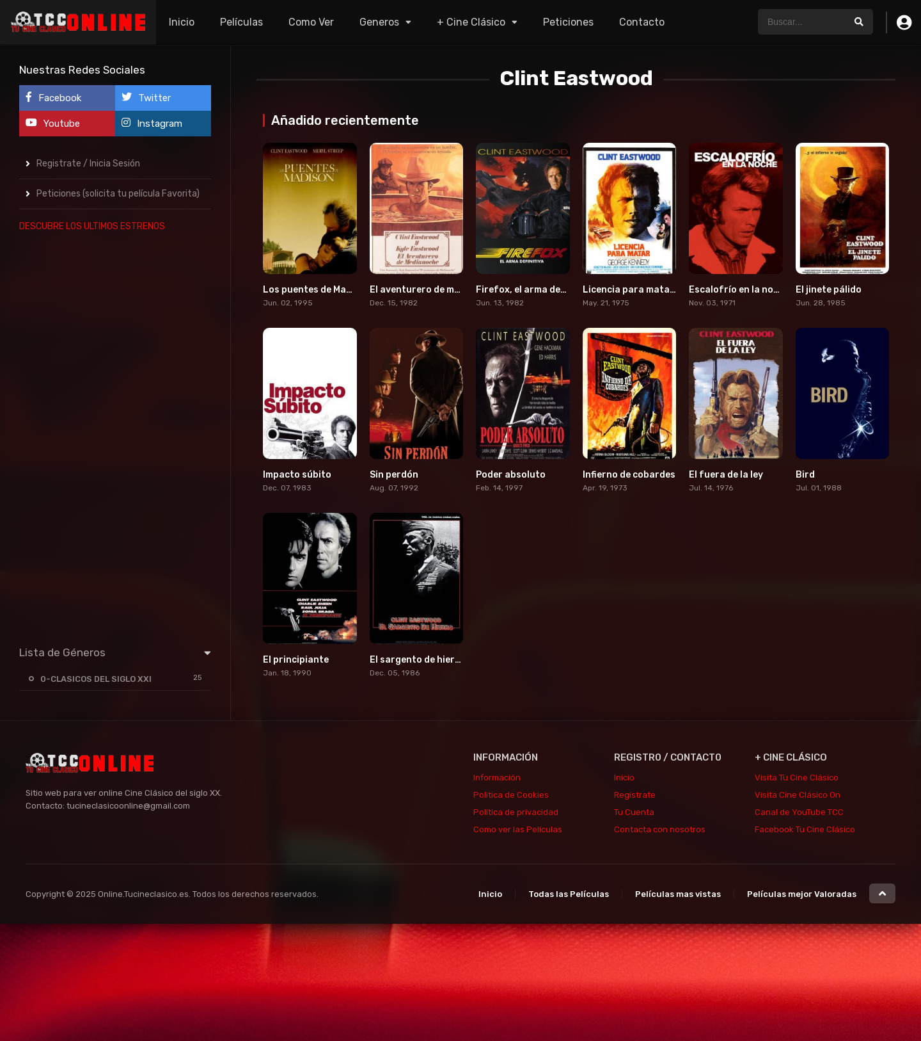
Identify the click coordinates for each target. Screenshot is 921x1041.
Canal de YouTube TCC (799, 812)
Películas (241, 22)
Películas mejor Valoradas (801, 894)
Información (497, 777)
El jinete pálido (829, 289)
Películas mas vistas (678, 894)
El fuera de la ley (726, 474)
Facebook (53, 98)
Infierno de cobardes (629, 474)
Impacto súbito (297, 474)
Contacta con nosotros (659, 829)
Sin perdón (394, 474)
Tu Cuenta (634, 812)
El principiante (296, 659)
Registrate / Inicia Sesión (88, 163)
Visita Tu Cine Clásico (796, 777)
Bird (805, 474)
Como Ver (311, 22)
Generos (379, 22)
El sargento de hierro (417, 659)
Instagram (152, 123)
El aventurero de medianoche (435, 289)
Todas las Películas (568, 894)
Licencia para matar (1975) (644, 289)
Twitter (146, 98)
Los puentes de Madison (317, 289)
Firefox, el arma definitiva (534, 289)
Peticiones (568, 22)
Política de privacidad (515, 812)
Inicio (181, 22)
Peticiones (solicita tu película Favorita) (118, 193)
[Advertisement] (115, 436)
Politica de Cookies (511, 795)
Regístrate (635, 795)
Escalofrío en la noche (739, 289)
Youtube (53, 123)
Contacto (642, 22)
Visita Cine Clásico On (797, 795)
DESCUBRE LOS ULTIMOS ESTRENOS (92, 226)
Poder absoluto (511, 474)
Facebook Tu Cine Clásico (805, 829)
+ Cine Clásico (471, 22)
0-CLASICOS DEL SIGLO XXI (96, 679)
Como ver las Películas (517, 829)
